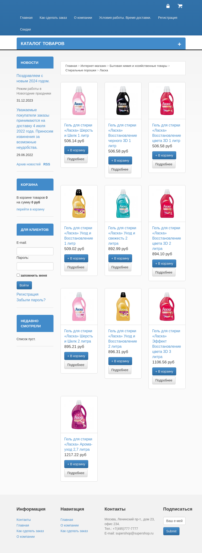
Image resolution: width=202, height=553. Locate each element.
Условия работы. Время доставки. (125, 17)
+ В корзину (76, 150)
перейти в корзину (31, 209)
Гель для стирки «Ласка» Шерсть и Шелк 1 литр (78, 130)
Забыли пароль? (31, 300)
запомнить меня (33, 275)
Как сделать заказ (53, 17)
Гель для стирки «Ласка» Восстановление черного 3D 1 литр (122, 135)
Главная (26, 17)
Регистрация (167, 17)
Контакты (24, 520)
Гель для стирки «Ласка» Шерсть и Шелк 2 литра (78, 336)
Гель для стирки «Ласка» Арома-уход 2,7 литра (78, 444)
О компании (83, 17)
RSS (46, 164)
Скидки (25, 29)
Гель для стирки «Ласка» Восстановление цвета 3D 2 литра (166, 238)
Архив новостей (29, 164)
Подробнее (75, 159)
